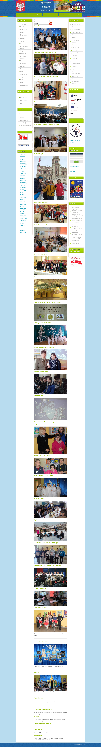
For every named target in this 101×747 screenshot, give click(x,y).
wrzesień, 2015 (23, 220)
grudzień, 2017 (23, 180)
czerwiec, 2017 (23, 187)
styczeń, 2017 (22, 195)
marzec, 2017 (22, 192)
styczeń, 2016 (22, 213)
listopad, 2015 (23, 216)
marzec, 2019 (22, 156)
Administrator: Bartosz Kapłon (79, 744)
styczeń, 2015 (22, 230)
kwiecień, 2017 (23, 190)
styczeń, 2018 (22, 178)
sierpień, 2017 (23, 185)
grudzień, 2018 (23, 161)
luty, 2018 (22, 176)
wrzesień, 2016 (23, 202)
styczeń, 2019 (22, 159)
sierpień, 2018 (23, 168)
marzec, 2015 (22, 227)
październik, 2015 (23, 218)
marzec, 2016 (22, 209)
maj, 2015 (22, 223)
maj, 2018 (22, 171)
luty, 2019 (22, 157)
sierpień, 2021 (23, 154)
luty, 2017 (22, 194)
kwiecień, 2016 (23, 208)
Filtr (51, 23)
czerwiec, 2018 (23, 169)
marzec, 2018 (22, 175)
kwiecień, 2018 (23, 173)
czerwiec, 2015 (23, 221)
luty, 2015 (22, 228)
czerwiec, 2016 (23, 204)
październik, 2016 (23, 201)
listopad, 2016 (23, 199)
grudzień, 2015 (23, 215)
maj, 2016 (22, 206)
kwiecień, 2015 (23, 225)
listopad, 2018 (23, 163)
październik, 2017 (23, 183)
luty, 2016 (22, 211)
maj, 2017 (22, 189)
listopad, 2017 (23, 182)
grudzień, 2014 (23, 232)
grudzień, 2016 (23, 197)
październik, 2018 (23, 164)
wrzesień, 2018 (23, 166)
